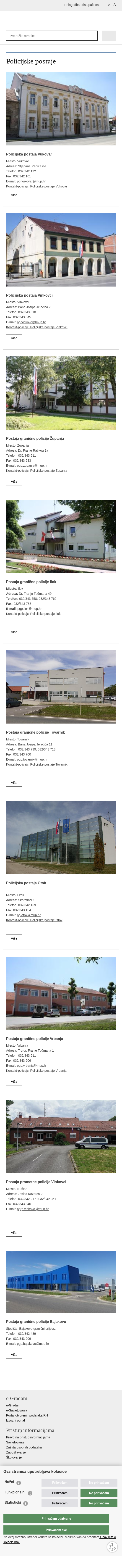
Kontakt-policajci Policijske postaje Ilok (33, 614)
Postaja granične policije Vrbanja (34, 1039)
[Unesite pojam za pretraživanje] (25, 35)
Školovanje (14, 1457)
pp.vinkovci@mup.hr (31, 322)
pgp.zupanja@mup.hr (32, 465)
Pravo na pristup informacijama (28, 1437)
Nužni (9, 1491)
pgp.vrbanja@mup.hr (32, 1065)
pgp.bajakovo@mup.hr (33, 1343)
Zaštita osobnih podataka (24, 1447)
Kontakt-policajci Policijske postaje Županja (36, 470)
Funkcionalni (15, 1501)
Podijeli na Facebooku (18, 1382)
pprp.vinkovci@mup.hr (33, 1209)
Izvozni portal (15, 1420)
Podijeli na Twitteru (28, 1382)
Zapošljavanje (16, 1452)
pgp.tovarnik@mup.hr (32, 759)
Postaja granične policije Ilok (31, 582)
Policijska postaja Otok (26, 883)
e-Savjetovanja (16, 1410)
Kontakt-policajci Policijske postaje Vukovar (36, 186)
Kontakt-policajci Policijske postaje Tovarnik (36, 764)
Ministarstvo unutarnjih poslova (28, 1474)
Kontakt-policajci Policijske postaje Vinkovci (36, 327)
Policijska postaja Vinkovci (29, 295)
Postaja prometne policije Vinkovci (36, 1182)
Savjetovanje (15, 1442)
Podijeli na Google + (38, 1382)
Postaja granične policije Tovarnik (35, 732)
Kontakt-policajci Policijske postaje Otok (34, 920)
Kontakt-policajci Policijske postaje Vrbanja (36, 1070)
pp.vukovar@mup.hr (31, 181)
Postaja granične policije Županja (35, 438)
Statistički (13, 1511)
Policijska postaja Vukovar (29, 154)
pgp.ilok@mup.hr (30, 609)
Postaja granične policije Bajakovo (36, 1322)
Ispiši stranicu (8, 1382)
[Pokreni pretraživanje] (93, 35)
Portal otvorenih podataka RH (27, 1415)
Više (14, 195)
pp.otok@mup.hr (29, 915)
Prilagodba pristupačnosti (82, 5)
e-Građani (13, 1405)
